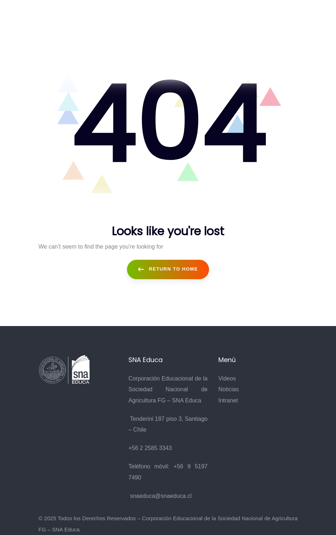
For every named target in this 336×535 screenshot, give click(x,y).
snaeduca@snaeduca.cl (160, 496)
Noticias (228, 389)
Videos (227, 378)
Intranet (228, 400)
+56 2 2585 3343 (150, 448)
